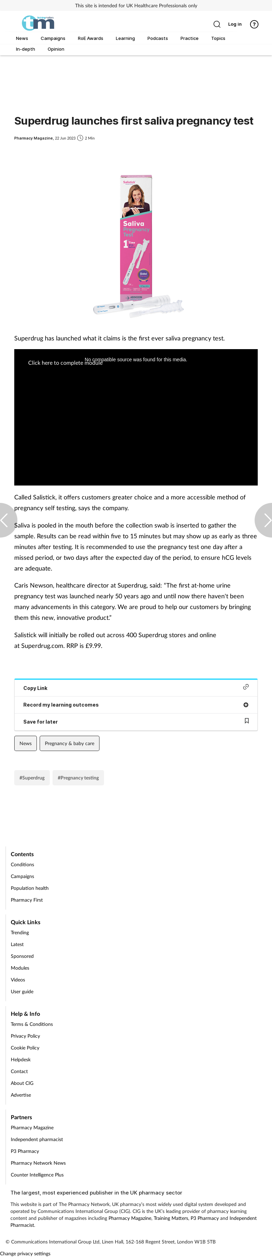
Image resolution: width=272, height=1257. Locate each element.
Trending (20, 932)
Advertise (21, 1095)
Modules (20, 968)
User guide (22, 991)
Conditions (22, 864)
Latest (17, 944)
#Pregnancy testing (78, 778)
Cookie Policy (25, 1048)
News (25, 743)
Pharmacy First (27, 900)
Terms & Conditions (32, 1024)
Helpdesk (21, 1059)
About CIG (22, 1083)
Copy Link (136, 687)
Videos (18, 979)
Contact (19, 1071)
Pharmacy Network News (38, 1163)
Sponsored (22, 956)
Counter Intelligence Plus (37, 1175)
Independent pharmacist (37, 1139)
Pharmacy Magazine (32, 1127)
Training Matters (171, 1218)
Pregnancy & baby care (69, 743)
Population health (30, 888)
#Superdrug (32, 778)
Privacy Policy (25, 1036)
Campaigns (22, 876)
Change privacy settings (25, 1253)
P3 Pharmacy (25, 1151)
